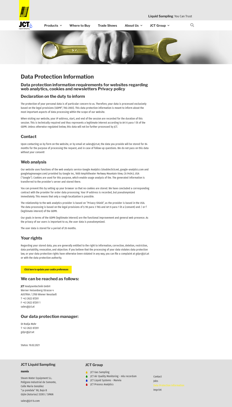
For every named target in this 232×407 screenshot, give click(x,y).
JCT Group (159, 26)
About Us (133, 26)
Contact (157, 376)
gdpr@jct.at (142, 253)
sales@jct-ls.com (30, 400)
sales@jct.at (28, 306)
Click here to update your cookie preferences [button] (46, 269)
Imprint (157, 389)
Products (53, 26)
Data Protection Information (168, 385)
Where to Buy (79, 25)
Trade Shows (107, 25)
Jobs (155, 381)
